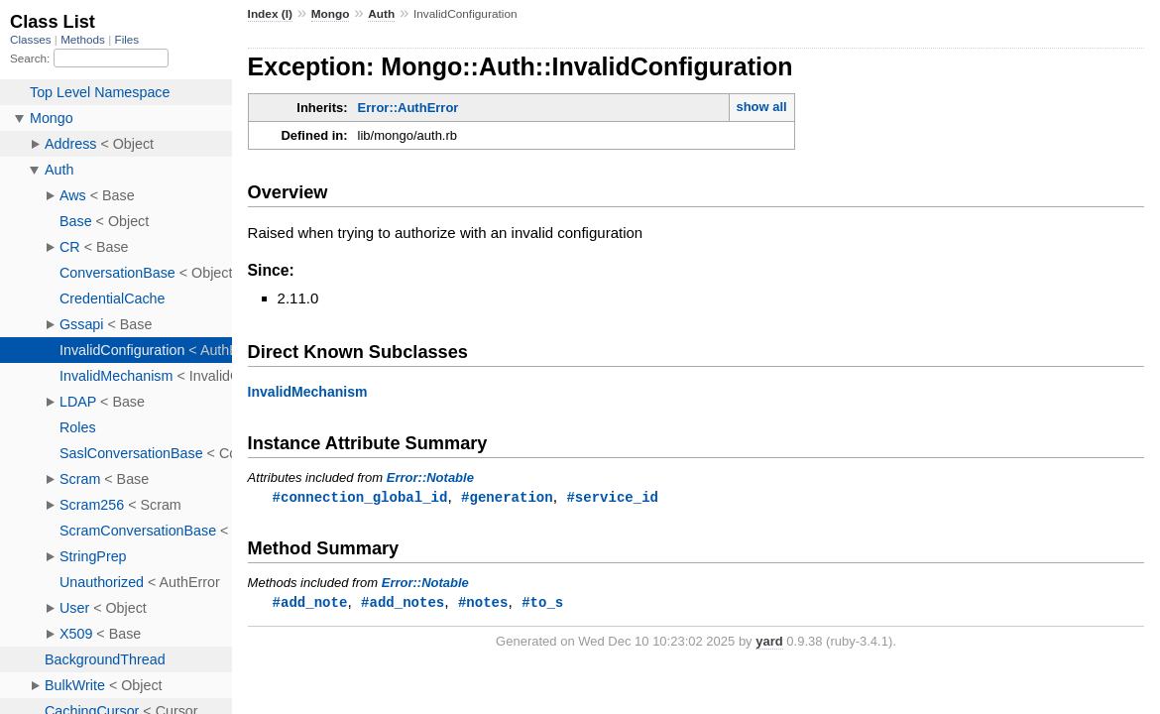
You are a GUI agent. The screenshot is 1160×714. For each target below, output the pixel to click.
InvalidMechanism (308, 392)
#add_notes (402, 603)
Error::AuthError (408, 107)
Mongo (330, 14)
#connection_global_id (360, 497)
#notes (483, 603)
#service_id (612, 497)
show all (761, 106)
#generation (507, 497)
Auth (381, 14)
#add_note (310, 603)
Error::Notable (430, 477)
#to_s (542, 603)
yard (768, 643)
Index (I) (270, 14)
